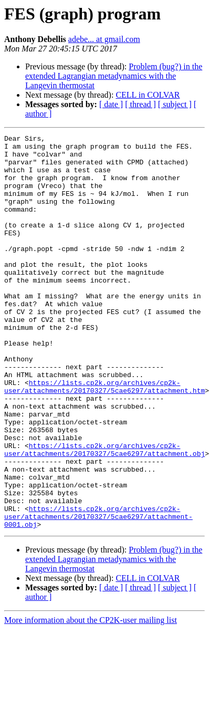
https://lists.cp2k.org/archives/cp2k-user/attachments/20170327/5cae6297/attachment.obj (104, 513)
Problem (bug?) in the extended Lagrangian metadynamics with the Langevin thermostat (113, 76)
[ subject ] (175, 104)
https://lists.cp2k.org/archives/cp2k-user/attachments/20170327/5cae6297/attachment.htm (104, 437)
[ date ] (111, 104)
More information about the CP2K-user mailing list (90, 698)
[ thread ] (140, 104)
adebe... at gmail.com (104, 39)
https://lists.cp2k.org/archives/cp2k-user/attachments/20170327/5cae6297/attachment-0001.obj (98, 593)
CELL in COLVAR (148, 94)
